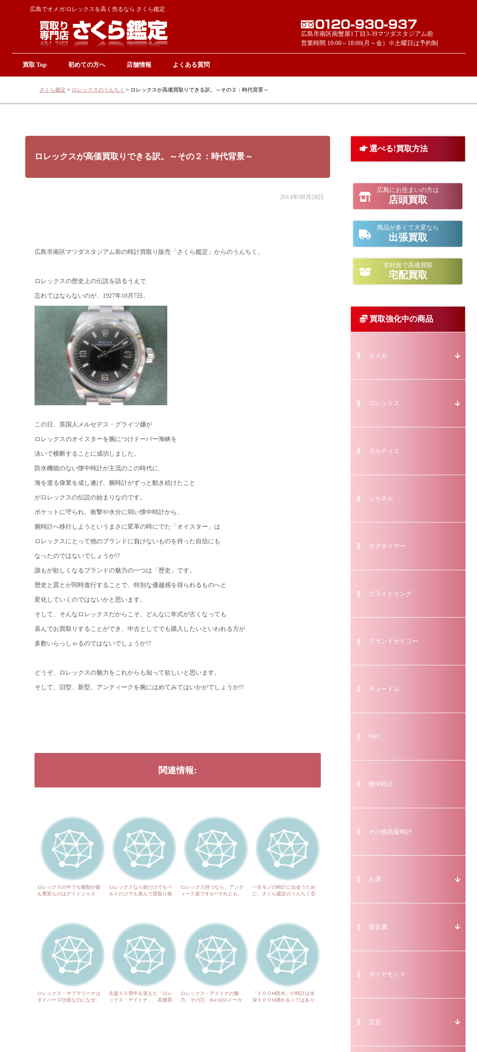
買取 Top (35, 64)
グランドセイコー (393, 641)
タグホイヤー (387, 546)
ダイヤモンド (387, 974)
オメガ (378, 356)
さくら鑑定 (52, 90)
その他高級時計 (390, 832)
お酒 (375, 879)
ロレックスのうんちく (98, 90)
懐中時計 (381, 784)
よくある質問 (191, 64)
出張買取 (408, 233)
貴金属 (378, 927)
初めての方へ (86, 64)
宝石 (375, 1022)
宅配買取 (408, 271)
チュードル (384, 689)
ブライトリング (390, 594)
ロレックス (384, 403)
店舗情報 (139, 64)
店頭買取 (408, 196)
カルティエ (384, 451)
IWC (375, 736)
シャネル (381, 498)
